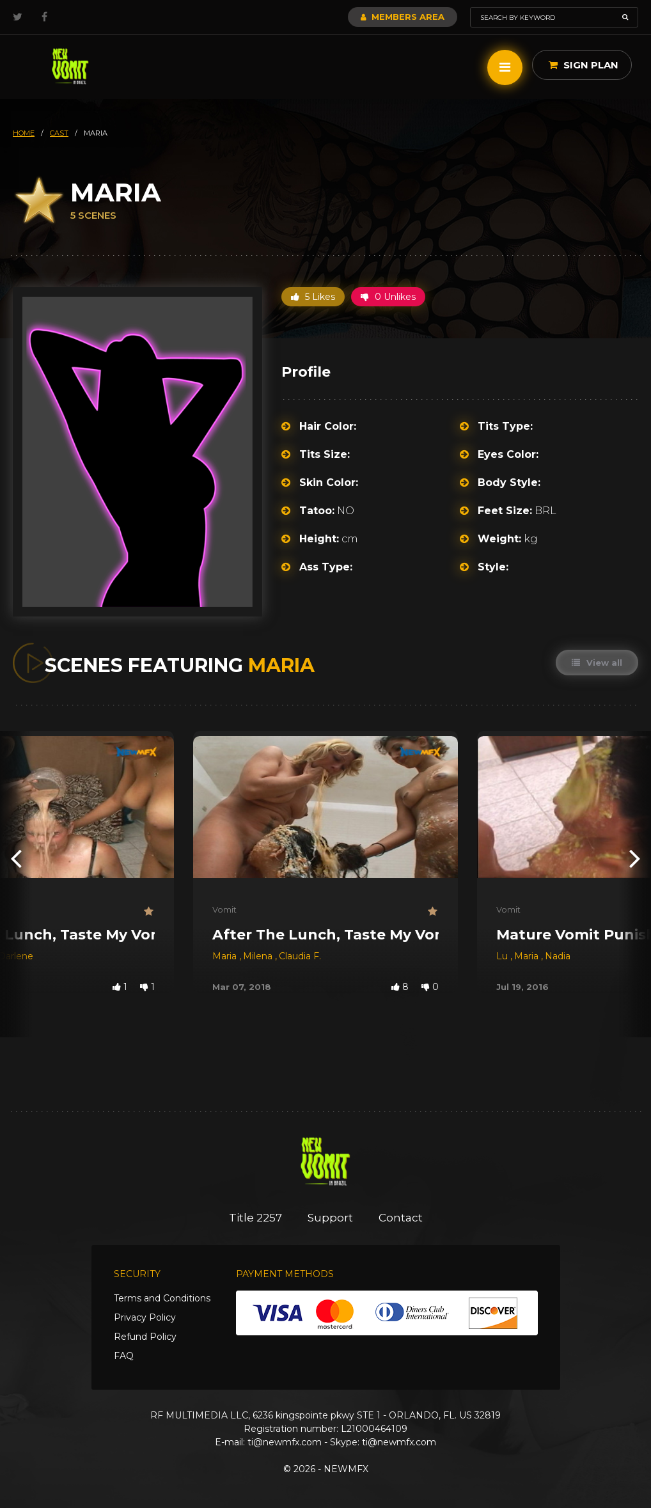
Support (330, 1217)
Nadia (557, 956)
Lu (503, 956)
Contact (401, 1217)
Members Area (402, 17)
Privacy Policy (145, 1317)
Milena (259, 956)
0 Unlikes (388, 296)
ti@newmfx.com (284, 1442)
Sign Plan (583, 65)
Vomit (224, 909)
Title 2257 (255, 1217)
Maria (225, 956)
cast (59, 133)
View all (597, 662)
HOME (24, 133)
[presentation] (16, 858)
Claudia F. (300, 956)
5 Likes (313, 296)
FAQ (124, 1356)
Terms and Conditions (162, 1298)
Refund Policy (145, 1336)
